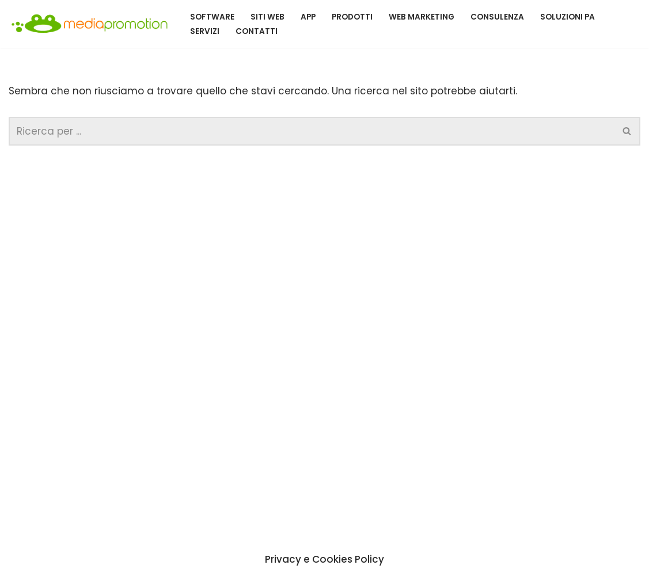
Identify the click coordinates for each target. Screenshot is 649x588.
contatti (257, 31)
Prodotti (352, 17)
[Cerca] (311, 131)
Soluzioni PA (567, 17)
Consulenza (497, 17)
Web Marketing (421, 17)
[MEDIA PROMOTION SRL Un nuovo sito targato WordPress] (89, 24)
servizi (204, 31)
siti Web (267, 17)
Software (212, 17)
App (308, 17)
